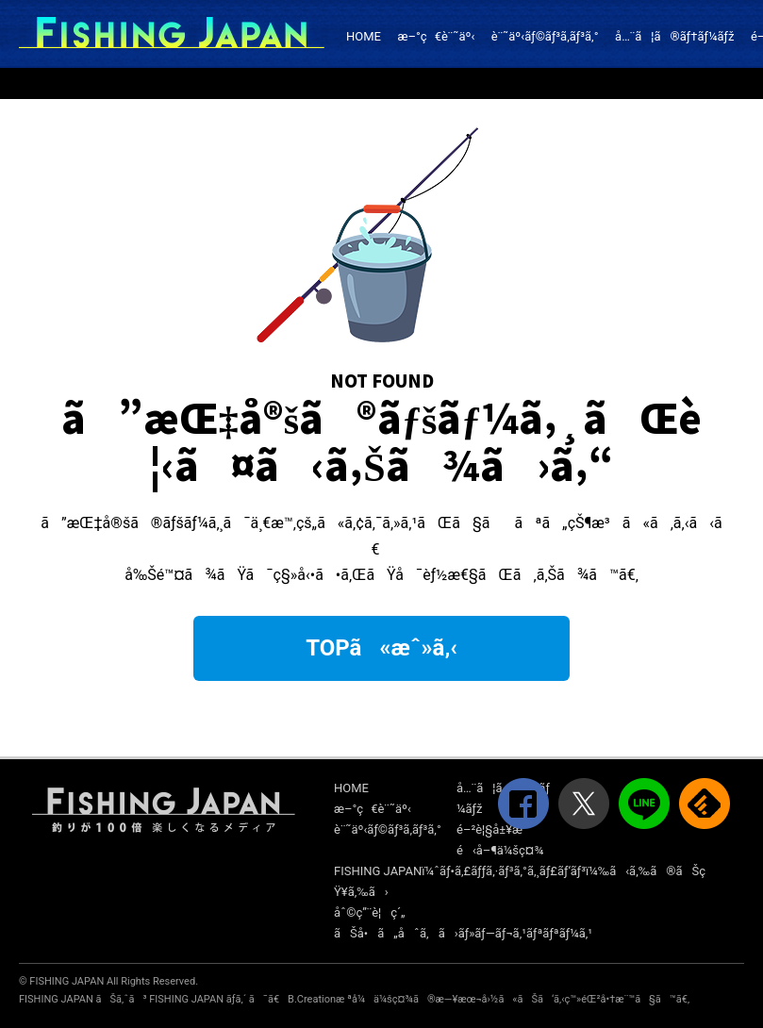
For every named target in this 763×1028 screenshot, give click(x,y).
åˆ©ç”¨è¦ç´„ (370, 912)
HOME (363, 36)
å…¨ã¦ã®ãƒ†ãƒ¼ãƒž (674, 36)
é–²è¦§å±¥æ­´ (491, 829)
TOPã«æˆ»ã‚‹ (381, 648)
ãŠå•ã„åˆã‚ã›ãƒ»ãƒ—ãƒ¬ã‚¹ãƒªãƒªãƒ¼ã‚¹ (463, 933)
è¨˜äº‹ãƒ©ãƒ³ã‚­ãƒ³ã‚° (545, 36)
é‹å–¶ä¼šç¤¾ (499, 850)
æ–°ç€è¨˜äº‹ (435, 36)
